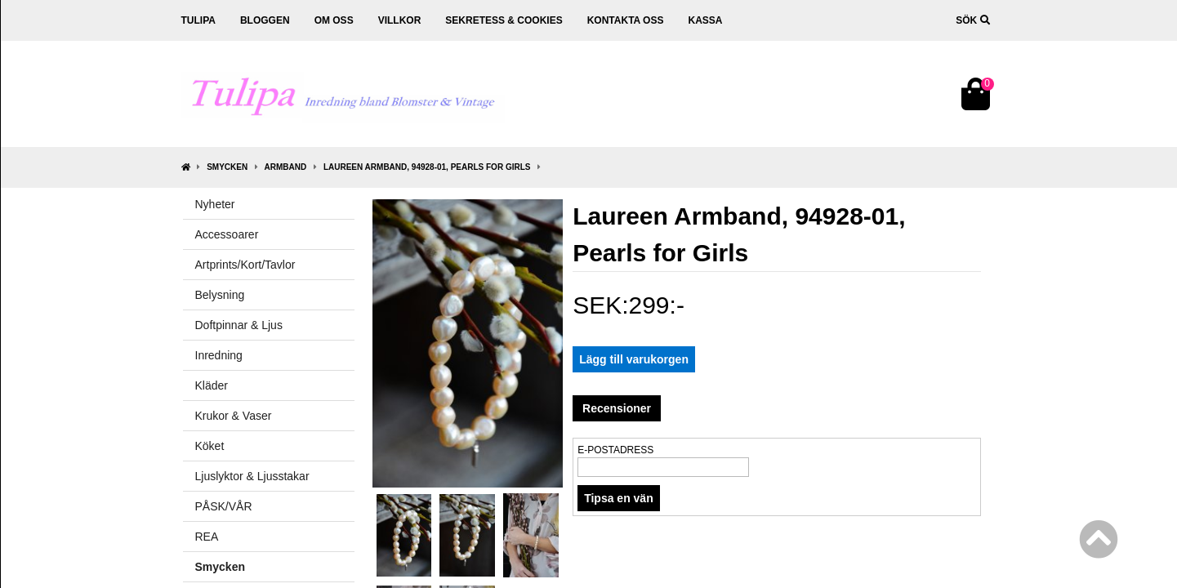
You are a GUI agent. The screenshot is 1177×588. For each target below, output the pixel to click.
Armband (286, 167)
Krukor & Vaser (233, 415)
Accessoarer (227, 234)
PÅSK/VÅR (223, 506)
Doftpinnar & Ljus (239, 325)
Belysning (220, 294)
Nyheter (215, 204)
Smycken (227, 167)
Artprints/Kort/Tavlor (245, 264)
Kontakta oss (625, 20)
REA (207, 536)
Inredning (219, 355)
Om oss (334, 20)
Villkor (399, 20)
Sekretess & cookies (503, 20)
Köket (210, 445)
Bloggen (265, 20)
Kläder (211, 385)
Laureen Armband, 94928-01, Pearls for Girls (427, 167)
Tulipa (198, 20)
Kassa (705, 20)
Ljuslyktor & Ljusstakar (252, 476)
